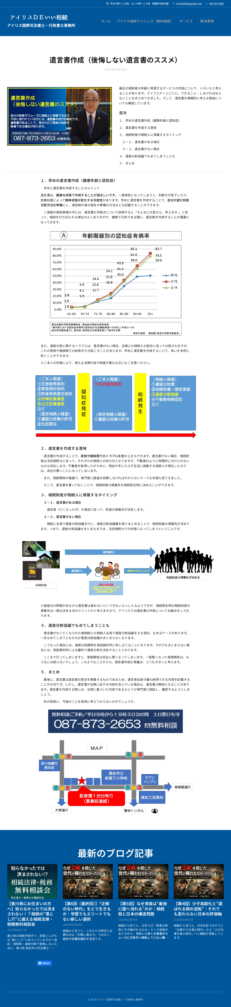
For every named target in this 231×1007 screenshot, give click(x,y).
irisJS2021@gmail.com (189, 3)
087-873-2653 (216, 3)
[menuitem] (158, 21)
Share (44, 963)
